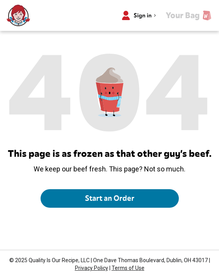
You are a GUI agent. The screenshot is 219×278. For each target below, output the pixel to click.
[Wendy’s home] (18, 15)
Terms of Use (128, 268)
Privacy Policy (91, 268)
